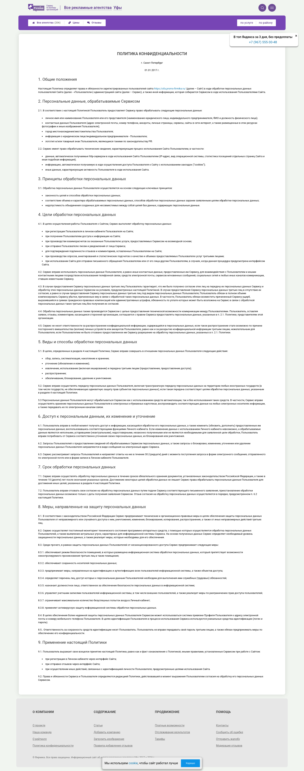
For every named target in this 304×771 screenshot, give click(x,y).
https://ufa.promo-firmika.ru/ (170, 88)
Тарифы (160, 739)
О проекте (39, 725)
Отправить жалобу (228, 739)
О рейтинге (40, 739)
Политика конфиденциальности (53, 745)
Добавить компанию (107, 732)
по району (265, 22)
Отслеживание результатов (172, 732)
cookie (133, 763)
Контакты (222, 725)
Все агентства (46, 22)
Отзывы (94, 22)
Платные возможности (169, 725)
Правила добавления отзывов (113, 745)
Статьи (98, 725)
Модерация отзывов (229, 745)
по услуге (246, 22)
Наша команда (42, 732)
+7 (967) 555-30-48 (263, 42)
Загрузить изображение (109, 739)
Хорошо (190, 763)
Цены (73, 22)
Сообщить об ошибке (229, 732)
